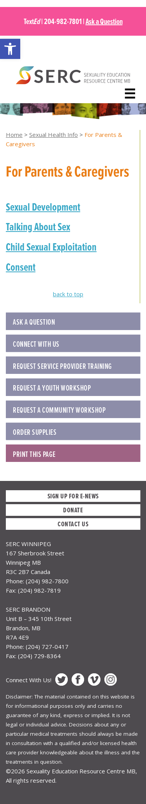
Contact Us (73, 524)
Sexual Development (43, 206)
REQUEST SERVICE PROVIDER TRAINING (62, 366)
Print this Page (34, 454)
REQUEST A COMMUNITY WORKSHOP (59, 410)
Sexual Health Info (53, 134)
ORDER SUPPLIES (34, 432)
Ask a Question (104, 21)
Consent (20, 267)
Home (14, 134)
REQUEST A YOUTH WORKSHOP (52, 387)
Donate (73, 510)
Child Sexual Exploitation (51, 246)
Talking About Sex (38, 226)
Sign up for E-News (73, 496)
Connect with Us (36, 344)
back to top (68, 294)
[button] (10, 49)
